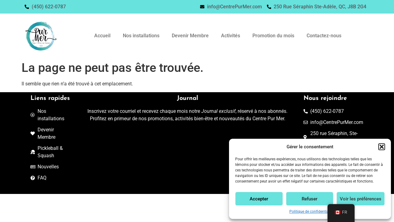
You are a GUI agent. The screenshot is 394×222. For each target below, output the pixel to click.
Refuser (309, 199)
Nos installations (141, 36)
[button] (382, 147)
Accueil (102, 36)
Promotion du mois (273, 36)
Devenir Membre (190, 36)
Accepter (259, 199)
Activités (230, 36)
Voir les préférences (360, 199)
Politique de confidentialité (311, 211)
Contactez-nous (324, 36)
